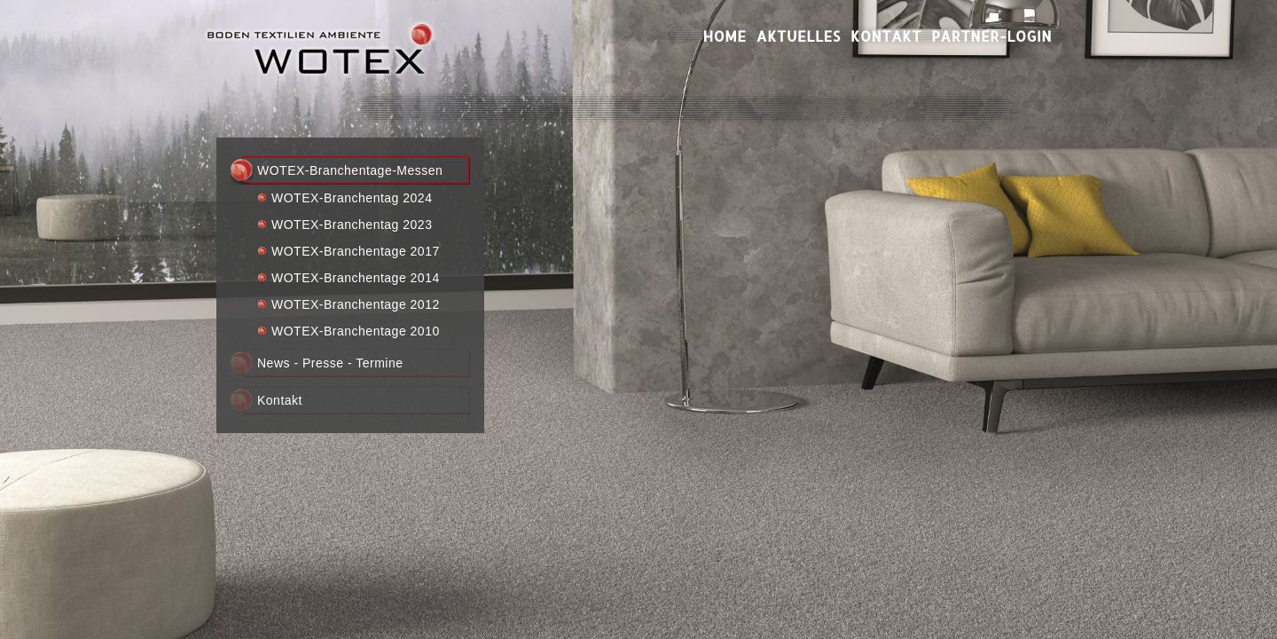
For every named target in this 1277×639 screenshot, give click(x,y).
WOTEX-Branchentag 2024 (351, 198)
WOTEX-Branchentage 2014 (355, 278)
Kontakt (885, 36)
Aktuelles (798, 36)
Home (725, 36)
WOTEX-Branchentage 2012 (355, 304)
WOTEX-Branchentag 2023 (351, 224)
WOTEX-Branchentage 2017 (355, 251)
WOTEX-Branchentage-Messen (350, 170)
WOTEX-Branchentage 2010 (355, 331)
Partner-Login (991, 36)
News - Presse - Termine (330, 363)
